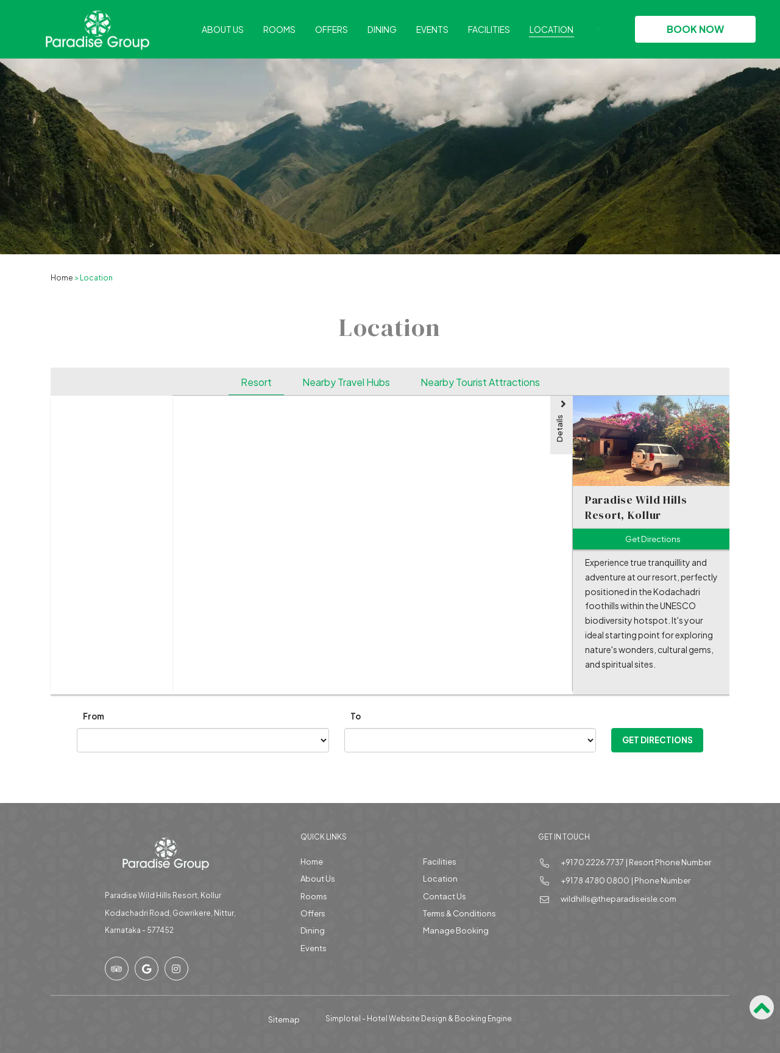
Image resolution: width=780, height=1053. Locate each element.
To (355, 716)
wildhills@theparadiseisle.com (618, 899)
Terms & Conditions (459, 913)
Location (551, 29)
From (93, 716)
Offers (331, 29)
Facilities (489, 29)
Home (62, 277)
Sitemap (284, 1019)
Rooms (279, 29)
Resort (256, 382)
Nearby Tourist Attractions (480, 382)
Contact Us (444, 896)
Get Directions (657, 740)
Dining (382, 29)
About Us (223, 29)
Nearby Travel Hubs (346, 382)
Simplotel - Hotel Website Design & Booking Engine (418, 1018)
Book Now (695, 29)
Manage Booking (456, 930)
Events (432, 29)
